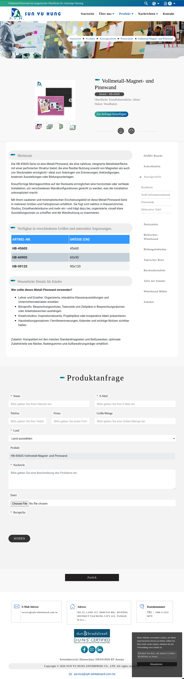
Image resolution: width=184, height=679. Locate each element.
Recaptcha (17, 512)
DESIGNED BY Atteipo (110, 659)
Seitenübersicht (69, 659)
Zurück (92, 577)
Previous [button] (40, 100)
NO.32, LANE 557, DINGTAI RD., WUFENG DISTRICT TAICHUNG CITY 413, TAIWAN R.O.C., (102, 616)
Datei (13, 495)
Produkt (90, 38)
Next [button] (70, 100)
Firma (57, 413)
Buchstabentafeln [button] (154, 270)
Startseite (87, 13)
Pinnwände (127, 38)
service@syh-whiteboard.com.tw (40, 612)
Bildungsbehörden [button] (155, 249)
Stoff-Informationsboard (155, 194)
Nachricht (17, 464)
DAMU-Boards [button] (153, 155)
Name (15, 396)
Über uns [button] (105, 13)
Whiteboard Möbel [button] (155, 291)
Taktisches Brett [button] (154, 259)
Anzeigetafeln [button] (152, 176)
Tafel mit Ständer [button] (154, 281)
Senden (19, 538)
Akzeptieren (156, 664)
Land (14, 430)
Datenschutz (87, 659)
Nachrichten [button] (146, 13)
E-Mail (102, 396)
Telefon (14, 413)
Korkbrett (147, 187)
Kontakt (168, 13)
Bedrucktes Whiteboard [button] (151, 236)
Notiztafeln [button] (151, 224)
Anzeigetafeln (108, 38)
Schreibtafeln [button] (152, 166)
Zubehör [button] (149, 302)
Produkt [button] (125, 13)
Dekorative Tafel (151, 209)
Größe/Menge (105, 413)
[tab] (157, 155)
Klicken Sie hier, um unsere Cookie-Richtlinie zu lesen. (157, 655)
